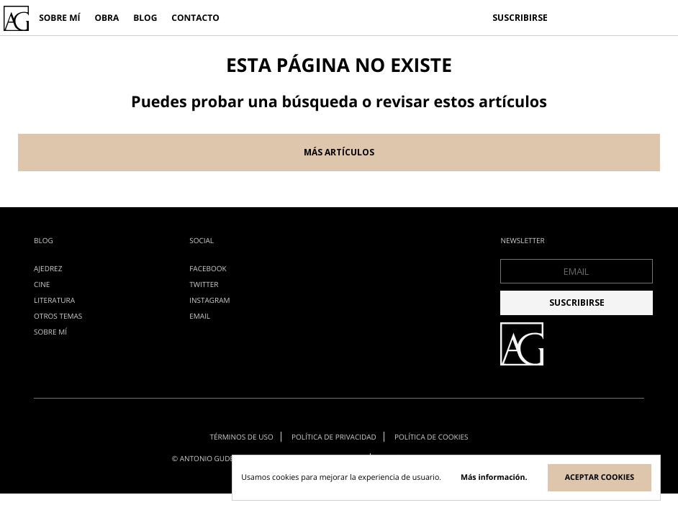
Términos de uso (241, 437)
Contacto (195, 18)
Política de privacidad (333, 437)
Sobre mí (59, 18)
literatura (54, 300)
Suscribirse (520, 18)
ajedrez (48, 268)
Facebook (207, 268)
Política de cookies (431, 437)
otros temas (58, 316)
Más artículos (339, 152)
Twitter (203, 284)
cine (42, 284)
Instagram (209, 300)
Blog (145, 18)
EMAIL (199, 316)
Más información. (494, 478)
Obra (106, 18)
